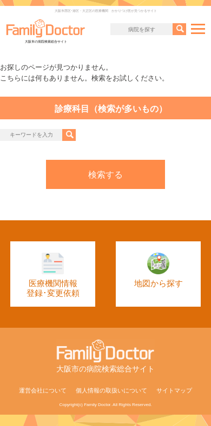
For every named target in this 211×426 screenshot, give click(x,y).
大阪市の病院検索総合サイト (45, 31)
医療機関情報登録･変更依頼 (53, 275)
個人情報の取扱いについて (111, 390)
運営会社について (43, 390)
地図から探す (158, 270)
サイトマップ (174, 390)
